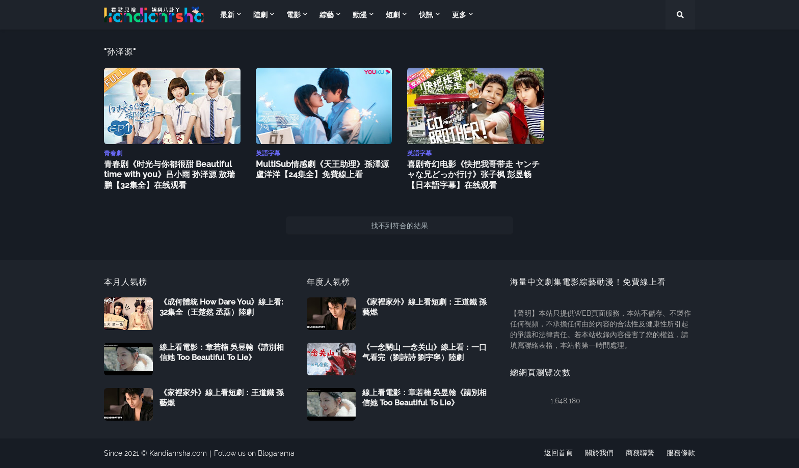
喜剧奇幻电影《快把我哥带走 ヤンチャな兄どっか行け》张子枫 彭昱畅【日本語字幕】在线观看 (473, 174)
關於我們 (599, 453)
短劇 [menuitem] (393, 15)
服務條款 (681, 453)
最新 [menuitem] (227, 15)
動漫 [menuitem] (360, 15)
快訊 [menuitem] (426, 15)
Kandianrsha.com (178, 453)
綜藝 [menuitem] (326, 15)
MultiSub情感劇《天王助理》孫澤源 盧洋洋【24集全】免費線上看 (322, 169)
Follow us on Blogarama (254, 453)
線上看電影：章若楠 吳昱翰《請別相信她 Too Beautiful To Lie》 (221, 352)
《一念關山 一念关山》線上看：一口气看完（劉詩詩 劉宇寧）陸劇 (424, 352)
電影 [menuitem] (293, 15)
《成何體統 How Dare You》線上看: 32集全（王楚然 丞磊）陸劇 (221, 307)
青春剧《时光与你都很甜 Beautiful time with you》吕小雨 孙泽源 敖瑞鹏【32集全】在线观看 (169, 174)
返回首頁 (558, 453)
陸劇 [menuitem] (260, 15)
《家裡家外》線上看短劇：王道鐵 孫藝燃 (221, 397)
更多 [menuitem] (459, 15)
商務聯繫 (640, 453)
